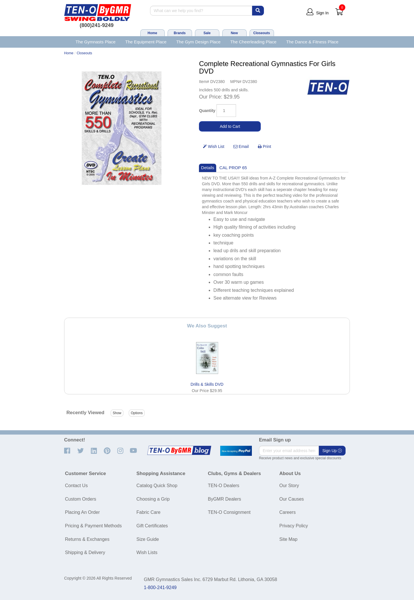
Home (152, 33)
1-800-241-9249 (160, 587)
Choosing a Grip (153, 499)
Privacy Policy (293, 525)
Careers (287, 512)
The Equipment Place (145, 41)
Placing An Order (82, 512)
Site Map (288, 539)
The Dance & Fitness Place (312, 41)
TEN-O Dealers (223, 485)
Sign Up (332, 450)
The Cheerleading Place (253, 41)
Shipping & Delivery (85, 552)
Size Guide (148, 539)
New (234, 33)
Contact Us (76, 485)
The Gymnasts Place (96, 41)
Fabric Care (149, 512)
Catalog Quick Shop (157, 485)
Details (207, 167)
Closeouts (261, 33)
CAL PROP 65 (233, 167)
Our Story (289, 485)
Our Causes (291, 499)
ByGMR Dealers (224, 499)
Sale (207, 33)
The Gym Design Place (198, 41)
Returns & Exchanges (87, 539)
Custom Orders (80, 499)
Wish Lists (147, 552)
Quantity (207, 110)
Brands (179, 33)
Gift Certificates (152, 525)
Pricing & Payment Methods (93, 525)
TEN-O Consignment (229, 512)
